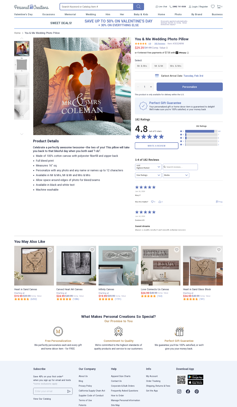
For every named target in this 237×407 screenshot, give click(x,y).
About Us (83, 376)
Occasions (48, 14)
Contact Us (116, 381)
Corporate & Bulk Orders (123, 386)
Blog (81, 381)
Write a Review (157, 145)
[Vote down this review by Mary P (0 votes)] (160, 201)
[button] (201, 131)
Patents (82, 405)
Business (217, 14)
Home (161, 14)
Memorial (70, 14)
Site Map (115, 405)
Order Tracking (153, 381)
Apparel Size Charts (120, 376)
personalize (189, 86)
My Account (152, 376)
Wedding (91, 14)
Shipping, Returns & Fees (158, 386)
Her (122, 14)
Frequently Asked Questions (124, 390)
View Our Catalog (42, 398)
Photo (178, 14)
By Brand (197, 14)
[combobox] (148, 167)
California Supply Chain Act (92, 390)
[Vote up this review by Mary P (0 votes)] (153, 201)
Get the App (152, 390)
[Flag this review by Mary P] (219, 201)
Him (108, 14)
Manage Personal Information (125, 400)
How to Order (117, 395)
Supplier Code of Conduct (91, 395)
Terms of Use (85, 400)
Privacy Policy (85, 386)
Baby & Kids (141, 14)
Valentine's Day (23, 14)
